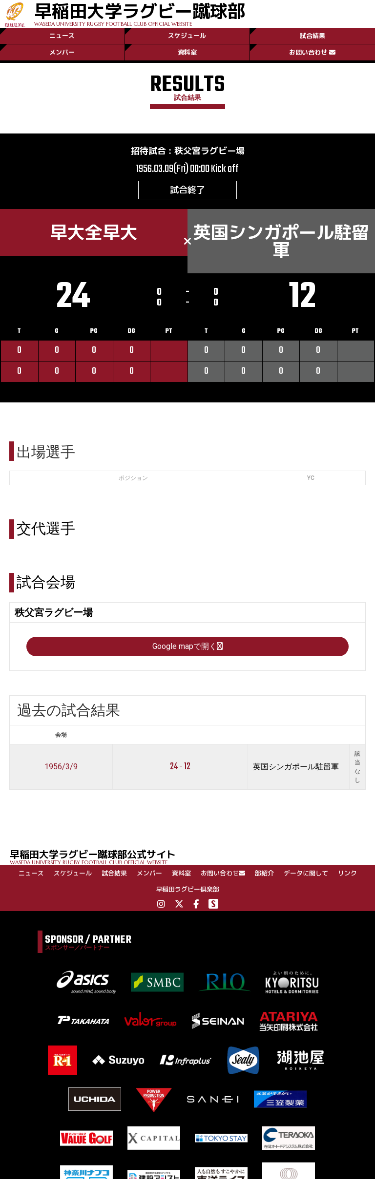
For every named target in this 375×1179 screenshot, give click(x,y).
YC (310, 478)
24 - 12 (180, 766)
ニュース (62, 35)
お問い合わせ (312, 52)
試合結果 (312, 35)
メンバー (62, 52)
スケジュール (187, 35)
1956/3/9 (61, 766)
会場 (61, 734)
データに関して (306, 873)
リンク (347, 873)
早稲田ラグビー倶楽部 (187, 889)
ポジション (133, 478)
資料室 (187, 52)
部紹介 (264, 873)
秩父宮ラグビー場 (209, 151)
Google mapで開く (187, 646)
